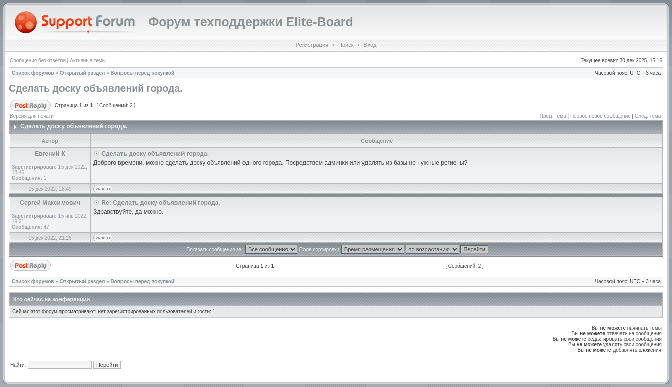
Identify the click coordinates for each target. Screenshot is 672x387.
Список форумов (33, 73)
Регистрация (312, 45)
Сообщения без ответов (38, 60)
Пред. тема (553, 116)
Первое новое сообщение (600, 116)
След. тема (648, 116)
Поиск (345, 45)
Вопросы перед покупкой (143, 73)
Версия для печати (32, 116)
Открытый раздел (82, 73)
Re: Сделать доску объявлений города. (160, 202)
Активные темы (88, 60)
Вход (369, 45)
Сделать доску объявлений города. (96, 88)
